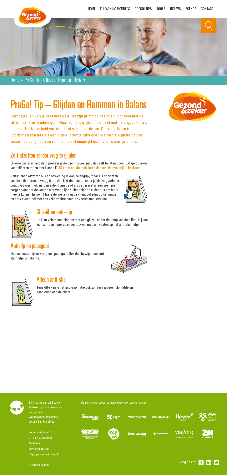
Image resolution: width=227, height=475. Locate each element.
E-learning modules (115, 8)
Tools (160, 8)
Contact (207, 8)
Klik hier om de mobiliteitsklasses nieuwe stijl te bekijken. (99, 168)
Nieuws (175, 8)
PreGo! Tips (143, 8)
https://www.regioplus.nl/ (43, 454)
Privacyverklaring (39, 465)
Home (92, 8)
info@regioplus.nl (39, 449)
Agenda (190, 8)
